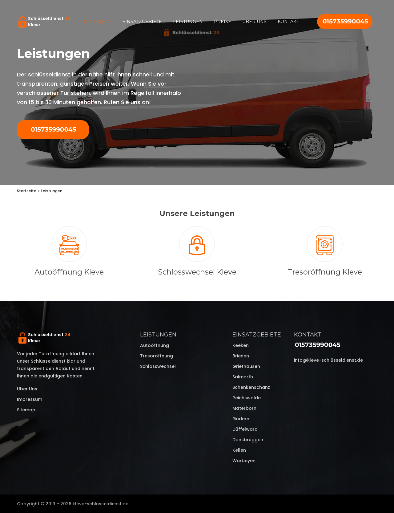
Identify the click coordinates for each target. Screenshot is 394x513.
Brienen (240, 356)
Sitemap (26, 410)
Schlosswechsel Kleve (197, 271)
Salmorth (242, 377)
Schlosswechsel (158, 366)
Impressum (29, 399)
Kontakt (288, 21)
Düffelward (245, 429)
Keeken (240, 345)
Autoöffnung (154, 345)
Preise (222, 21)
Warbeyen (243, 461)
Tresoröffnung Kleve (324, 271)
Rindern (240, 419)
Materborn (244, 408)
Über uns (254, 21)
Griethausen (246, 366)
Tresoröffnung (156, 356)
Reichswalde (246, 398)
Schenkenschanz (251, 387)
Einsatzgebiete (142, 21)
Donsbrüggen (247, 440)
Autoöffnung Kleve (69, 271)
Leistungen (188, 21)
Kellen (239, 450)
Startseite (97, 21)
